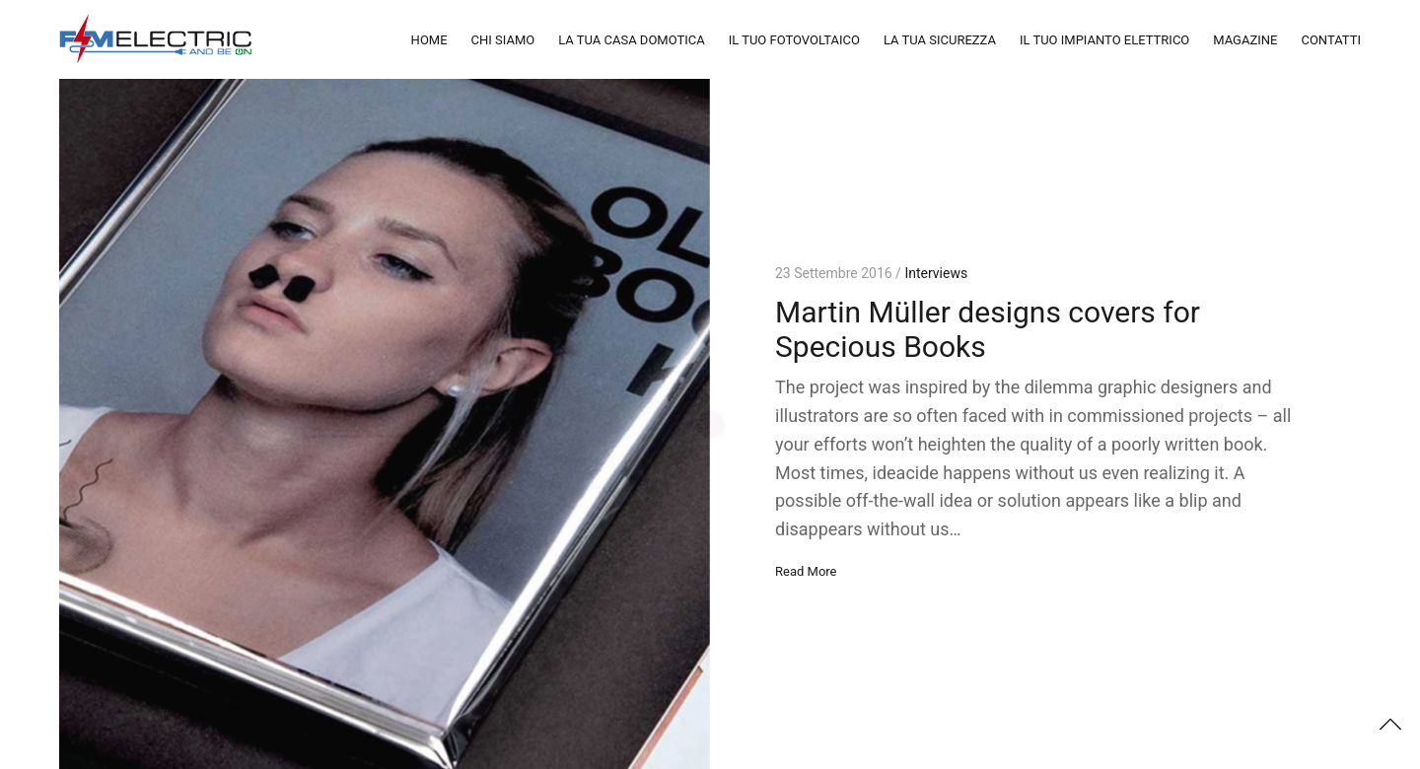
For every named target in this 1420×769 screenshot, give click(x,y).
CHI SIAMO (503, 40)
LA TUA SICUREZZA (940, 40)
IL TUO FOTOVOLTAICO (794, 40)
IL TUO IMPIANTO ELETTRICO (1104, 40)
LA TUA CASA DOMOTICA (631, 40)
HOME (429, 40)
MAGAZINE (1245, 40)
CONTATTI (1331, 40)
